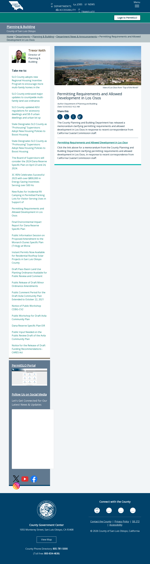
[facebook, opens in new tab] (97, 510)
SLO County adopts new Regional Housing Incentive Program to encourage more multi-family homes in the (27, 82)
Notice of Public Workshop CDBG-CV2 (26, 307)
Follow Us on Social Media (29, 394)
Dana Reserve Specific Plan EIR (28, 325)
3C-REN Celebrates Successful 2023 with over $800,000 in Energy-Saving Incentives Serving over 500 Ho (28, 180)
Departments (23, 36)
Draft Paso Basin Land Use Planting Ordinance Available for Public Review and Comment (29, 273)
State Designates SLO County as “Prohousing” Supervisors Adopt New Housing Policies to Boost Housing (29, 129)
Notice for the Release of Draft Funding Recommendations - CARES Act (28, 349)
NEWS (90, 4)
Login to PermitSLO (127, 17)
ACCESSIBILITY (66, 9)
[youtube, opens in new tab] (108, 510)
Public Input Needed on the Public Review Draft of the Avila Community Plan (29, 335)
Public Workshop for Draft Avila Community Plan (29, 317)
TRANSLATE (86, 10)
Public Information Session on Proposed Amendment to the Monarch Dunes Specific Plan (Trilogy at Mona (28, 240)
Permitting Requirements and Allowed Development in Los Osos (28, 212)
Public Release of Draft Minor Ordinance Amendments (28, 284)
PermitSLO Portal (23, 365)
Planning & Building (21, 27)
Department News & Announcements (76, 36)
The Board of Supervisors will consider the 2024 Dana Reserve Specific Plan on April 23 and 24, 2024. (29, 163)
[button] (137, 6)
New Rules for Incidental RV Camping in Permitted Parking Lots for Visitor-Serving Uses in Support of (29, 197)
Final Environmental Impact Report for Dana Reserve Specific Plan (26, 225)
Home (10, 36)
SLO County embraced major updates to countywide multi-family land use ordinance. (28, 97)
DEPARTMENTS (60, 5)
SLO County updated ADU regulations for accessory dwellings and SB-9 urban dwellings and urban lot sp (26, 112)
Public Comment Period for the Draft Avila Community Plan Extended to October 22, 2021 (28, 296)
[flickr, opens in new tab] (121, 510)
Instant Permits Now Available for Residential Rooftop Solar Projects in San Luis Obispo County (28, 257)
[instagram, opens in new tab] (133, 510)
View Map (48, 539)
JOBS (77, 4)
